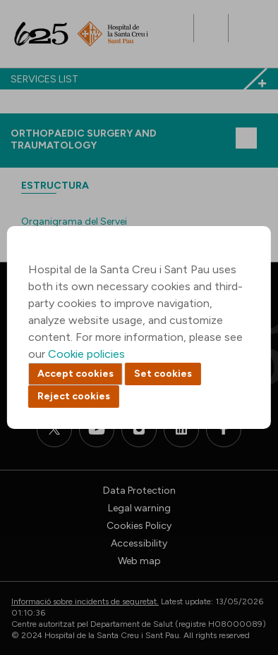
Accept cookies (75, 374)
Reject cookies (73, 396)
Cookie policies (86, 354)
